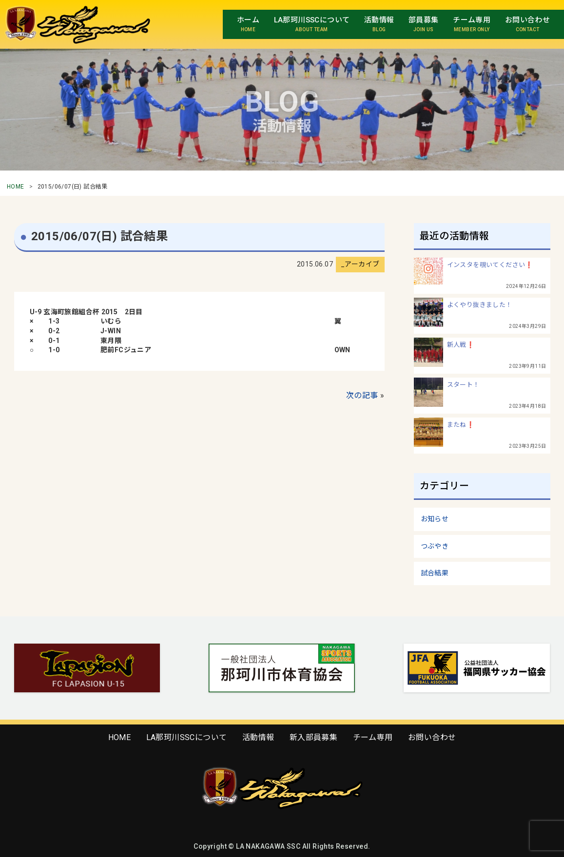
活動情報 (258, 737)
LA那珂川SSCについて (186, 737)
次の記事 (362, 395)
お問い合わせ (432, 737)
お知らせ (435, 519)
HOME (15, 186)
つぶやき (435, 546)
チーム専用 (373, 737)
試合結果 (435, 573)
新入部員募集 (313, 737)
